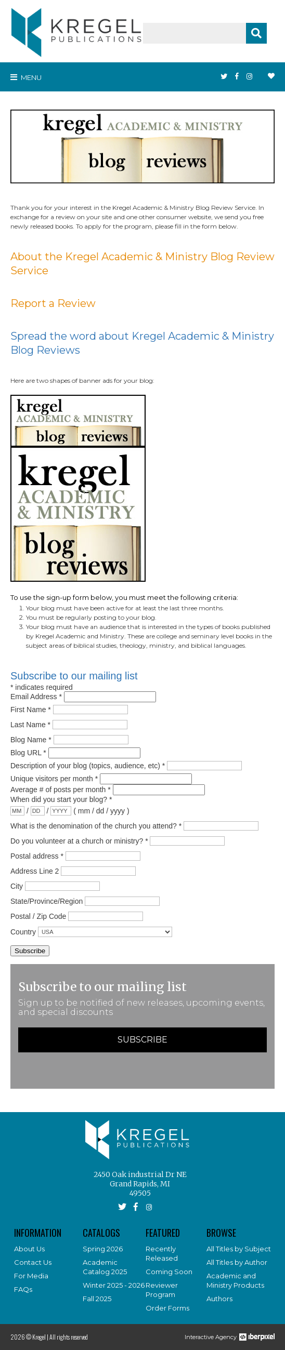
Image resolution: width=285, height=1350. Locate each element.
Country (23, 931)
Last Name (31, 724)
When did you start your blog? (61, 799)
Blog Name (32, 739)
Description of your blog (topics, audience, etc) (88, 765)
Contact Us (32, 1262)
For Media (31, 1276)
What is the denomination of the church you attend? (97, 825)
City (16, 885)
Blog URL (29, 752)
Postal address (38, 855)
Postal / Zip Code (38, 916)
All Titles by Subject (238, 1249)
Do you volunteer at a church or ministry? (80, 840)
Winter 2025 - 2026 (114, 1285)
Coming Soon (169, 1271)
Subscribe (142, 1040)
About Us (29, 1249)
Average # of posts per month (61, 789)
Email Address (37, 696)
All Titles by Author (236, 1262)
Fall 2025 (97, 1298)
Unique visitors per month (55, 778)
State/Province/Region (46, 901)
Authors (219, 1298)
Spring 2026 (103, 1249)
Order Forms (167, 1308)
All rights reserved (68, 1336)
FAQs (23, 1289)
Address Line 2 (34, 870)
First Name (31, 709)
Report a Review (53, 303)
